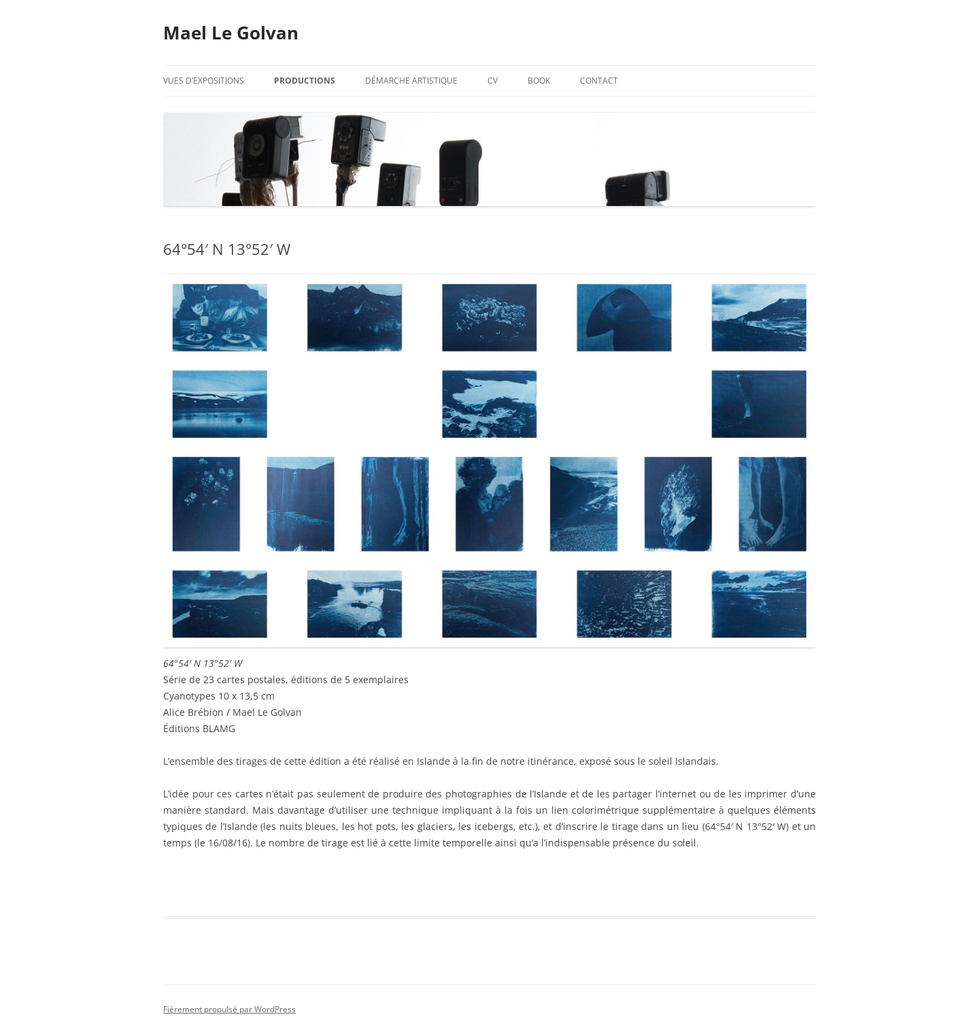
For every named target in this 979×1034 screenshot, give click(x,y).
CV (492, 80)
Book (539, 80)
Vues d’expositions (203, 80)
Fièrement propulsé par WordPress (229, 1009)
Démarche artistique (411, 80)
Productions (304, 80)
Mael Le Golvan (230, 32)
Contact (599, 80)
